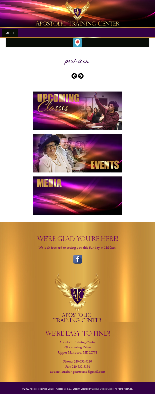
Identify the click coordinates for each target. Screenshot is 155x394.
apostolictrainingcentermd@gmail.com (77, 372)
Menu (10, 33)
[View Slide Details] (77, 14)
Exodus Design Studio (103, 389)
